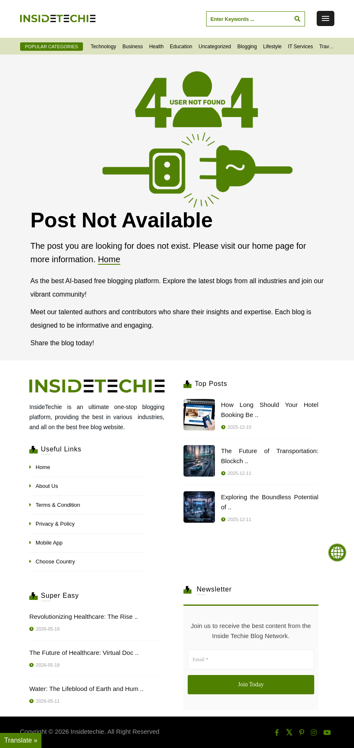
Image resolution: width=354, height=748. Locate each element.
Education (181, 47)
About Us (47, 486)
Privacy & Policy (55, 524)
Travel (326, 47)
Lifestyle (272, 47)
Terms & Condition (58, 505)
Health (156, 47)
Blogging (247, 47)
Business (132, 47)
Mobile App (49, 542)
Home (109, 259)
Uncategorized (215, 47)
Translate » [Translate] (20, 740)
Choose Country (55, 561)
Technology (103, 47)
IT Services (300, 47)
